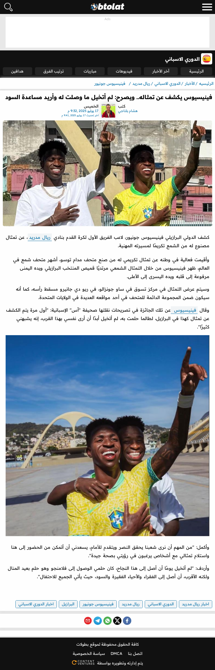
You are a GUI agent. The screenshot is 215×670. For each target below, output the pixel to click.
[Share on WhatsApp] (107, 621)
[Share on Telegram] (98, 621)
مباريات (90, 71)
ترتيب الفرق (53, 71)
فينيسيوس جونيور (98, 603)
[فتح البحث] (8, 7)
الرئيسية (196, 71)
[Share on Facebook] (127, 621)
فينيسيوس (184, 310)
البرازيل (68, 603)
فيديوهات (124, 71)
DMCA (116, 653)
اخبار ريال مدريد (195, 603)
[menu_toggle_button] (207, 7)
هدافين (17, 71)
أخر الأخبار (160, 71)
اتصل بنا (135, 653)
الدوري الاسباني (161, 603)
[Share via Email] (88, 621)
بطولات (82, 644)
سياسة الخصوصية (89, 653)
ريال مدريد (39, 237)
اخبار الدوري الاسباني (36, 603)
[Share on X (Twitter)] (117, 621)
